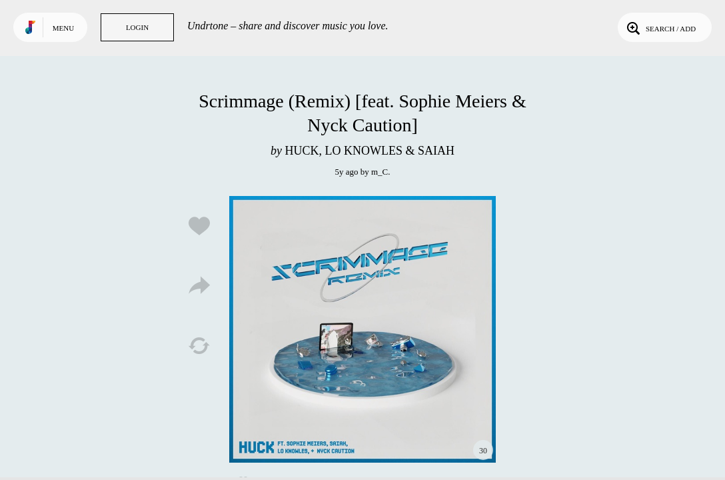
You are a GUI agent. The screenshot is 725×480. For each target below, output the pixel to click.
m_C (379, 172)
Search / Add (660, 27)
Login (137, 27)
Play (362, 329)
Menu (63, 28)
